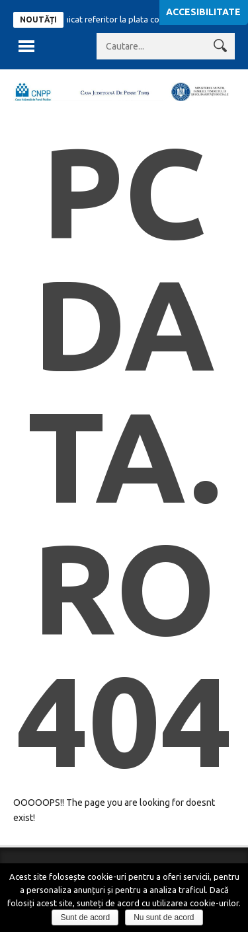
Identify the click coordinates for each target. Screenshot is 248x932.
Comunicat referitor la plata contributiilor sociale (137, 19)
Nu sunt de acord (164, 917)
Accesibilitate (203, 12)
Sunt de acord (85, 917)
